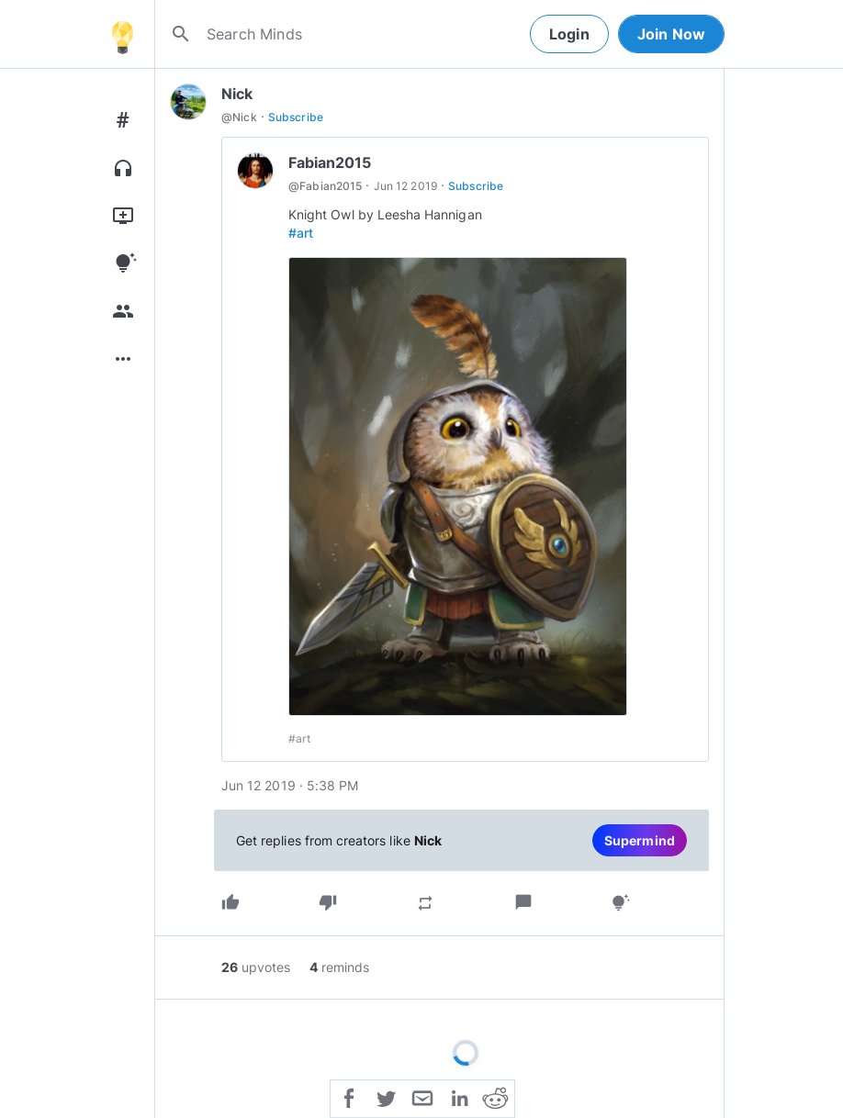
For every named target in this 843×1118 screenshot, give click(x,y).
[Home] (122, 33)
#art (300, 232)
